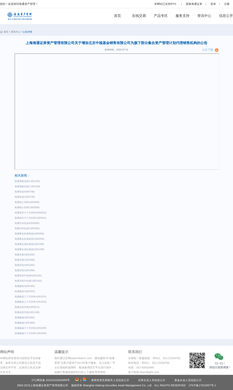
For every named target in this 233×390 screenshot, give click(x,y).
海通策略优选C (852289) (28, 186)
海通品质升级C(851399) (28, 312)
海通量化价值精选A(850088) (30, 233)
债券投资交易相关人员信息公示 (110, 380)
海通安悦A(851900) (25, 265)
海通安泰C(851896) (25, 260)
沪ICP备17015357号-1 (202, 385)
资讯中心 (204, 16)
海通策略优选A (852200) (28, 181)
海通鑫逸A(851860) (25, 317)
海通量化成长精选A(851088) (30, 244)
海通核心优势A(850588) (28, 202)
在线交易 (139, 16)
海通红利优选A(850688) (28, 223)
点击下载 (207, 49)
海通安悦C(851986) (25, 270)
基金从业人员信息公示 (188, 380)
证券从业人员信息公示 (151, 380)
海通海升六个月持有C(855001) (31, 218)
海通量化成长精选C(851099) (30, 249)
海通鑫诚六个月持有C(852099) (31, 333)
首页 (117, 16)
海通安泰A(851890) (25, 254)
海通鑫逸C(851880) (25, 322)
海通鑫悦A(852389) (25, 286)
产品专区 (161, 16)
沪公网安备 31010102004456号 (50, 380)
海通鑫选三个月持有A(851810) (31, 296)
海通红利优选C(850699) (28, 228)
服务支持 (183, 16)
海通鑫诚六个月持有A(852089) (31, 328)
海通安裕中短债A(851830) (29, 275)
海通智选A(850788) (25, 191)
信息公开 (226, 16)
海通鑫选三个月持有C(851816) (31, 301)
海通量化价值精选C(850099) (30, 239)
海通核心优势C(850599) (28, 207)
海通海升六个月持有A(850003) (31, 212)
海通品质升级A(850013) (28, 307)
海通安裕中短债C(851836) (29, 280)
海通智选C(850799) (25, 197)
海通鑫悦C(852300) (25, 291)
